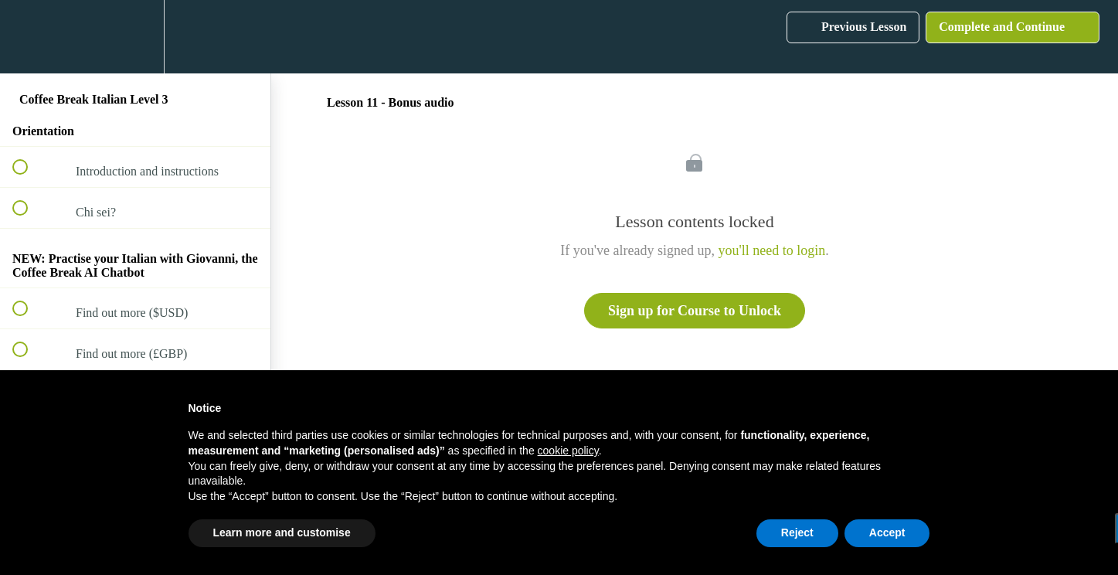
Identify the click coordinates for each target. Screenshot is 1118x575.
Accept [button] (887, 532)
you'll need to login (771, 250)
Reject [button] (797, 532)
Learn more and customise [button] (282, 532)
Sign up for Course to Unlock (694, 310)
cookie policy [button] (568, 450)
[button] (28, 36)
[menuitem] (135, 36)
